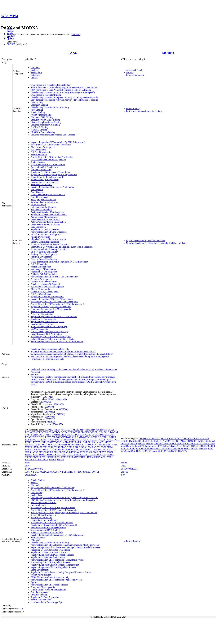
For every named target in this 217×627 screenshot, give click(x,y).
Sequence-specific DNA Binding (45, 125)
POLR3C (92, 447)
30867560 (63, 409)
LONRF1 (86, 442)
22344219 (52, 399)
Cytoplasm (35, 75)
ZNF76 (183, 451)
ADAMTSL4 (154, 438)
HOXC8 (101, 440)
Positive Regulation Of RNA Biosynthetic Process (53, 507)
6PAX (34, 475)
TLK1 (86, 454)
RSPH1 (97, 449)
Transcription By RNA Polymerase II (47, 177)
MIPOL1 (52, 445)
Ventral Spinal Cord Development (46, 234)
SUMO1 (42, 454)
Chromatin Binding (39, 105)
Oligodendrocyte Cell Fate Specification (48, 239)
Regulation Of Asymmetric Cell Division (49, 214)
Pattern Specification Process (43, 502)
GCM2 (87, 437)
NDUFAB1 (171, 446)
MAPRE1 (29, 445)
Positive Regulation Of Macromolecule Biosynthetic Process (57, 560)
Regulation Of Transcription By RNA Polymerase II (54, 174)
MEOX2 (133, 446)
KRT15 (188, 443)
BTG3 (28, 432)
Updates (10, 38)
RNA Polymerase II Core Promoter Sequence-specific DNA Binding (61, 90)
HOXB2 (149, 443)
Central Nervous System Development (48, 194)
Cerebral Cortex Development (44, 259)
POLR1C (131, 448)
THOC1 (79, 454)
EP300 (48, 437)
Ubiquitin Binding (39, 595)
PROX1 (37, 449)
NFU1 (180, 446)
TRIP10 (28, 457)
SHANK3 (33, 452)
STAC (35, 454)
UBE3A (56, 457)
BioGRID (11, 44)
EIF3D (150, 441)
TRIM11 (110, 454)
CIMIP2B (204, 438)
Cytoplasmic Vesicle (135, 75)
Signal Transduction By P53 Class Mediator (145, 240)
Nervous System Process (41, 324)
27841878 (58, 404)
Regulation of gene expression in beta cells (50, 349)
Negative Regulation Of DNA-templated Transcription (55, 565)
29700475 (46, 402)
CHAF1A (103, 432)
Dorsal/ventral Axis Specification (45, 219)
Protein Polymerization (41, 575)
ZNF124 (52, 459)
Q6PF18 (124, 472)
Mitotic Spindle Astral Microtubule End (48, 590)
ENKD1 (157, 441)
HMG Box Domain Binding (43, 132)
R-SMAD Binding (39, 130)
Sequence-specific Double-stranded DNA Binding (53, 135)
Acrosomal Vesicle (134, 70)
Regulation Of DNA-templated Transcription (50, 172)
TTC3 (35, 457)
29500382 (49, 407)
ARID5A (165, 438)
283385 (124, 462)
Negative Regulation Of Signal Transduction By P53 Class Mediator (156, 243)
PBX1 (50, 447)
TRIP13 (161, 451)
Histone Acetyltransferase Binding (46, 122)
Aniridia (34, 374)
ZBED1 (44, 459)
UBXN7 (74, 457)
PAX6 (72, 53)
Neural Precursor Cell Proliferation (46, 334)
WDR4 (37, 459)
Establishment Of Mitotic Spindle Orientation (51, 145)
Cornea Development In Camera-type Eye (49, 331)
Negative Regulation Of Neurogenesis (47, 321)
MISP (59, 445)
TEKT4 (139, 451)
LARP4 (65, 442)
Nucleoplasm (36, 72)
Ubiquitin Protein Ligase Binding (45, 120)
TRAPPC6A (100, 454)
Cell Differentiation (39, 264)
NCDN (88, 445)
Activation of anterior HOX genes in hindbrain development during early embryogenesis (70, 356)
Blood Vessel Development (43, 147)
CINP (115, 432)
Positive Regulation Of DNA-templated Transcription (54, 301)
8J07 (123, 475)
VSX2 (110, 457)
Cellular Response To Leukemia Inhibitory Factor (53, 339)
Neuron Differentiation (41, 267)
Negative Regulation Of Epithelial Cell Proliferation (54, 316)
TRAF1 (146, 451)
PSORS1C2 (47, 449)
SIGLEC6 (43, 452)
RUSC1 (187, 448)
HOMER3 (76, 440)
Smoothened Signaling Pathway (45, 179)
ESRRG (55, 437)
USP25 (97, 457)
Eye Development (38, 149)
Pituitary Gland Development (44, 254)
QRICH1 (57, 449)
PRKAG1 (29, 449)
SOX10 (89, 452)
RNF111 (90, 449)
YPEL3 (168, 451)
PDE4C (62, 447)
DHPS (63, 435)
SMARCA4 (74, 452)
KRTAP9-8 (56, 442)
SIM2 (50, 452)
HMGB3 (51, 440)
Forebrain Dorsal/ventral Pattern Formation (50, 244)
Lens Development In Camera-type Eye (48, 159)
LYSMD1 (100, 442)
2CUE (28, 475)
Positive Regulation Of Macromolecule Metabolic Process (56, 580)
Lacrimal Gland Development (44, 281)
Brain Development (39, 197)
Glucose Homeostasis (40, 289)
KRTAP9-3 (46, 442)
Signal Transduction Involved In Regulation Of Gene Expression (59, 262)
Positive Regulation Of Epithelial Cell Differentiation (54, 277)
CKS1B (28, 435)
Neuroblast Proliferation (41, 184)
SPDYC (102, 452)
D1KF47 (72, 472)
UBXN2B (65, 457)
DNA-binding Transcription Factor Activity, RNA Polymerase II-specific (63, 92)
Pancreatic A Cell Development (44, 167)
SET (27, 452)
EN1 (43, 437)
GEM (193, 441)
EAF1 (112, 435)
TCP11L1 (70, 454)
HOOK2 (141, 443)
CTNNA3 (47, 435)
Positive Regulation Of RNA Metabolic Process (52, 522)
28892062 (61, 399)
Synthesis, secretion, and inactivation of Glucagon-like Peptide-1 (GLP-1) (63, 351)
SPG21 (110, 452)
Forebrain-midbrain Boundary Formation (49, 249)
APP (70, 430)
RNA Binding (37, 110)
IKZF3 (157, 443)
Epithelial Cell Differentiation (44, 274)
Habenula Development (41, 257)
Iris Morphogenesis (39, 329)
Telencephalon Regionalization (44, 252)
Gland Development (39, 570)
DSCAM (96, 435)
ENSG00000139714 (130, 469)
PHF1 (212, 446)
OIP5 (201, 446)
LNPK (78, 442)
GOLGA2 (210, 441)
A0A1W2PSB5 (61, 472)
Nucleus (34, 70)
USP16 (90, 457)
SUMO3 (51, 454)
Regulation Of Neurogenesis (43, 319)
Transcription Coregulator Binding (46, 95)
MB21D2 (125, 446)
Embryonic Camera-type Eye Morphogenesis (51, 309)
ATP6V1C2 (95, 430)
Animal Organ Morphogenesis (44, 217)
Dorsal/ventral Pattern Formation (45, 224)
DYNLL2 (142, 441)
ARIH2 (76, 430)
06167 (28, 466)
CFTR (197, 438)
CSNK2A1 (37, 435)
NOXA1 (187, 446)
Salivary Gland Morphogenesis (44, 202)
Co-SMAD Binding (39, 127)
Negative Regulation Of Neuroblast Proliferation (52, 187)
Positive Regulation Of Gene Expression (49, 232)
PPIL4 (110, 447)
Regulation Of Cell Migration (44, 272)
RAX (72, 449)
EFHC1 (28, 437)
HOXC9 (109, 440)
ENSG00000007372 (34, 469)
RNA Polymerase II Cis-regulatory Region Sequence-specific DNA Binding (64, 87)
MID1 (44, 445)
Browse (10, 31)
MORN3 (168, 53)
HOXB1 (93, 440)
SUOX (124, 451)
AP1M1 (64, 430)
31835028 (47, 397)
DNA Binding (37, 102)
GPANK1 (104, 437)
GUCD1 (133, 443)
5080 (27, 462)
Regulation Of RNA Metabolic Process (48, 557)
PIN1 (75, 447)
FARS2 (182, 441)
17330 (123, 466)
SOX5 (210, 448)
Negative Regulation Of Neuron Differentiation (52, 299)
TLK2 (92, 454)
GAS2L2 (72, 437)
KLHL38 (180, 443)
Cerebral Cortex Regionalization (45, 242)
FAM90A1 (166, 441)
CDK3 (71, 432)
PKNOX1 (83, 447)
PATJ (45, 447)
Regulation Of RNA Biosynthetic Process (49, 552)
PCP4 (56, 447)
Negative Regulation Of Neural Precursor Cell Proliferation (57, 341)
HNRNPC (67, 440)
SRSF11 (28, 454)
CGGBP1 (94, 432)
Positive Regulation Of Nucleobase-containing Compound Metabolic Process (65, 545)
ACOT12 (49, 430)
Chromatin (35, 67)
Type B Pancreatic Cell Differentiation (48, 164)
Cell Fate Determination (41, 152)
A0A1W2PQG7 (32, 472)
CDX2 (77, 432)
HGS (27, 440)
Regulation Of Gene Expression (45, 229)
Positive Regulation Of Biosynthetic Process (50, 562)
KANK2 (29, 442)
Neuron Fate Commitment (42, 311)
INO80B (164, 443)
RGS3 (83, 449)
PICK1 (70, 447)
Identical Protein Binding (42, 517)
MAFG (108, 442)
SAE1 (104, 449)
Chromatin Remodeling (41, 169)
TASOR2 (131, 451)
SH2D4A (203, 448)
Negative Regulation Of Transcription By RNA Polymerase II (58, 142)
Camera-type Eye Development (45, 291)
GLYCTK (201, 441)
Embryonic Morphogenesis (43, 587)
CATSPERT (36, 432)
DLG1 (78, 435)
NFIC (94, 445)
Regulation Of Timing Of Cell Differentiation (51, 306)
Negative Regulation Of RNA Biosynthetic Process (53, 567)
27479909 (60, 414)
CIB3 (110, 432)
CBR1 (45, 432)
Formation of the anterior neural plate (47, 359)
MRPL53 (80, 445)
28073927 (50, 419)
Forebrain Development (41, 279)
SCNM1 (194, 448)
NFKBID (107, 445)
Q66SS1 (95, 472)
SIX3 (56, 452)
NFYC (115, 445)
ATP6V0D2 (84, 430)
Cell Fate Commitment (41, 294)
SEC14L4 (111, 449)
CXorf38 (56, 435)
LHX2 (72, 442)
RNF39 (172, 448)
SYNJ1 (58, 454)
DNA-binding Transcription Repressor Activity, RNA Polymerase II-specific (64, 97)
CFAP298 (85, 432)
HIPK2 (33, 440)
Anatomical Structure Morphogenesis (47, 212)
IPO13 (117, 440)
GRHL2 (112, 437)
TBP (64, 454)
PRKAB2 (149, 448)
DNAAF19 (86, 435)
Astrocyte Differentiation (42, 314)
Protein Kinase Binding (41, 115)
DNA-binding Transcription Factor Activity (50, 107)
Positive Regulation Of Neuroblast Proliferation (52, 157)
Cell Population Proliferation (43, 207)
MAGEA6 (210, 443)
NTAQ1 (194, 446)
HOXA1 (85, 440)
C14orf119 (180, 438)
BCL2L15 (112, 430)
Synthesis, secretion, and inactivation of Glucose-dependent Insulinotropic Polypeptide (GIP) (72, 354)
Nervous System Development (44, 182)
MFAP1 (37, 445)
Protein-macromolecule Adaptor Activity (144, 111)
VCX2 (104, 457)
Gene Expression (38, 227)
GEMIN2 (95, 437)
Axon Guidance (38, 192)
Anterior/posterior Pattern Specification (48, 222)
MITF (64, 445)
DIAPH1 (71, 435)
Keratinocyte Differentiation (43, 269)
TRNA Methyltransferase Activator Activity (50, 577)
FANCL (175, 441)
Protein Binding (38, 112)
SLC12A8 (63, 452)
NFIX (100, 445)
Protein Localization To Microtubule (47, 532)
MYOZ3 (162, 446)
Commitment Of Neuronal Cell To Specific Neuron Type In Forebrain (61, 247)
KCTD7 (36, 442)
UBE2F (41, 457)
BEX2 (172, 438)
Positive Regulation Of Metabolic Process (49, 585)
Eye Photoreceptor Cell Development (47, 286)
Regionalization (38, 162)
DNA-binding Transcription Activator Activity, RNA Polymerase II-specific (64, 100)
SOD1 (82, 452)
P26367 (87, 472)
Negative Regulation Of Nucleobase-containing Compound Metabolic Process (65, 547)
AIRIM (57, 430)
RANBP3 (65, 449)
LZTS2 (201, 443)
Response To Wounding (41, 209)
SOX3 (95, 452)
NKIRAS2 (37, 447)
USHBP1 (82, 457)
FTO (189, 441)
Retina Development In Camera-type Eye (49, 326)
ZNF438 (176, 451)
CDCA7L (189, 438)
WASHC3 (29, 459)
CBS (50, 432)
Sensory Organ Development (43, 199)
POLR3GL (101, 447)
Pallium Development (40, 237)
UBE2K (49, 457)
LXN (93, 442)
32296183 (76, 34)
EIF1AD (36, 437)
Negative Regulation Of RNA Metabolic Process (52, 555)
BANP (104, 430)
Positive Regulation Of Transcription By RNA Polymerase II (57, 304)
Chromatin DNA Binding (42, 117)
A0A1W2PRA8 (47, 472)
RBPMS (165, 448)
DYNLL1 (104, 435)
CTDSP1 (125, 441)
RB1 (78, 449)
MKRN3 (147, 446)
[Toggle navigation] (2, 24)
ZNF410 (60, 459)
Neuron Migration (39, 154)
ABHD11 (144, 438)
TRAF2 (153, 451)
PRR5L (157, 448)
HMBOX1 (41, 440)
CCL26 (64, 432)
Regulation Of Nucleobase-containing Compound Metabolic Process (61, 572)
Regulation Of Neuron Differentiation (47, 296)
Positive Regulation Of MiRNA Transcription (51, 336)
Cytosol (34, 77)
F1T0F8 (80, 472)
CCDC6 (56, 432)
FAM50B (63, 437)
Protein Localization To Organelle (46, 284)
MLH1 (155, 446)
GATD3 (80, 437)
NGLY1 (28, 447)
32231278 (50, 422)
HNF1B (58, 440)
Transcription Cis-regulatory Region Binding (50, 85)
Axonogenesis (37, 189)
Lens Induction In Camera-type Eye (46, 602)
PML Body (35, 540)
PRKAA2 (140, 448)
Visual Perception (38, 204)
